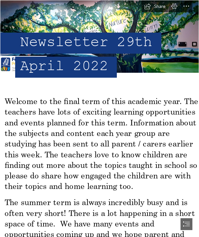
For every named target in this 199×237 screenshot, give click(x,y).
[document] (99, 118)
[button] (155, 6)
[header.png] (99, 45)
